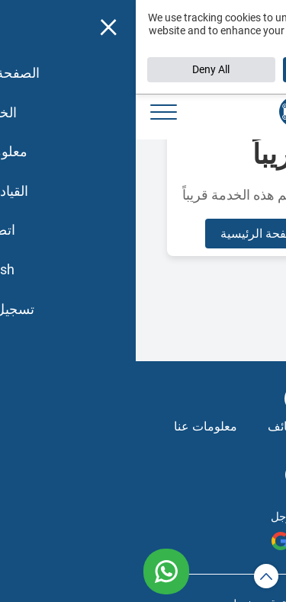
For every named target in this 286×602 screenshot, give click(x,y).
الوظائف (153, 426)
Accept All (210, 69)
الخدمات (226, 426)
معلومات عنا (69, 426)
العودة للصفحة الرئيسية (143, 233)
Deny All (75, 69)
